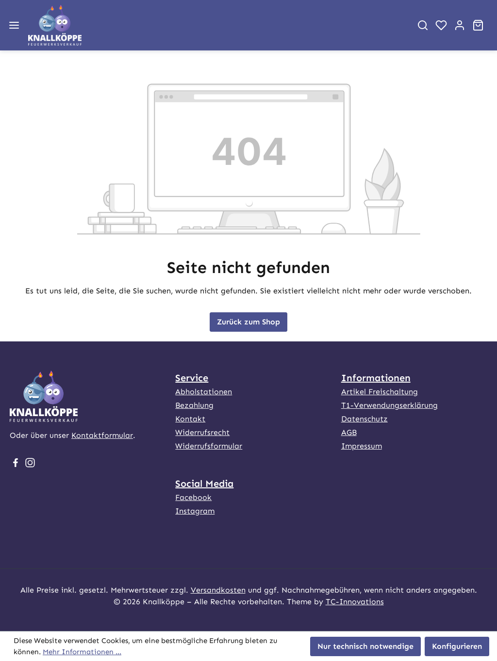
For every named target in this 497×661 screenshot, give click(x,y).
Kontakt (190, 418)
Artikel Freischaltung (379, 391)
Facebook (193, 497)
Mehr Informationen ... (82, 651)
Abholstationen (203, 391)
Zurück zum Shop (248, 321)
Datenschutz (364, 418)
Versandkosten (218, 590)
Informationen (376, 378)
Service (191, 378)
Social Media (204, 483)
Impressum (361, 446)
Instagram (195, 511)
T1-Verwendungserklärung (389, 405)
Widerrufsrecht (202, 432)
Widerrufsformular (208, 446)
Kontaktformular (102, 435)
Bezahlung (194, 405)
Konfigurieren (457, 646)
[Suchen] (423, 25)
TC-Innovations (355, 601)
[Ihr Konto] (459, 25)
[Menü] (14, 25)
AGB (349, 432)
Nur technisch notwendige (365, 646)
